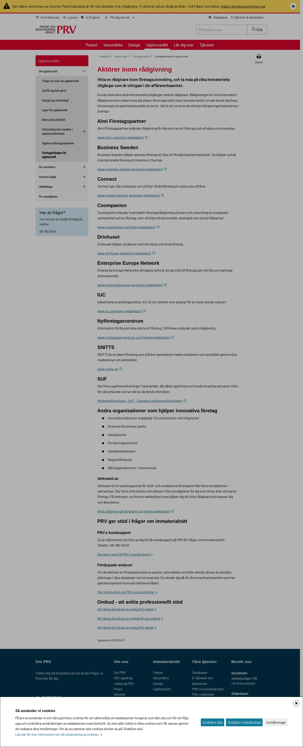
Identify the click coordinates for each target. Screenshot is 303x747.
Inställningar (276, 722)
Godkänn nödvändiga (244, 722)
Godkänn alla (212, 722)
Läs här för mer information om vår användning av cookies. (57, 734)
